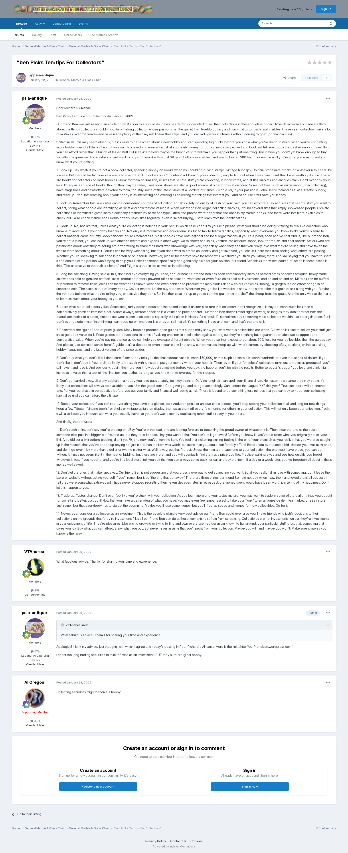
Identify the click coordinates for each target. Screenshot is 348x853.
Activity (40, 23)
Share (289, 77)
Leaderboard (62, 23)
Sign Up (326, 9)
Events (83, 23)
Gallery (37, 35)
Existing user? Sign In (294, 9)
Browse (21, 25)
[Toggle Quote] (63, 625)
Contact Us (178, 841)
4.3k (35, 721)
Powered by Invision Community (174, 846)
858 (35, 590)
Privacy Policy (155, 841)
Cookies (196, 841)
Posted (73, 98)
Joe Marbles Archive (104, 35)
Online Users (73, 35)
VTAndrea (34, 551)
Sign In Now (250, 786)
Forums (18, 35)
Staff (53, 35)
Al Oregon (34, 682)
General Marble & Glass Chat (80, 80)
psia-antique (43, 75)
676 (35, 137)
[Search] (281, 23)
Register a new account (98, 786)
